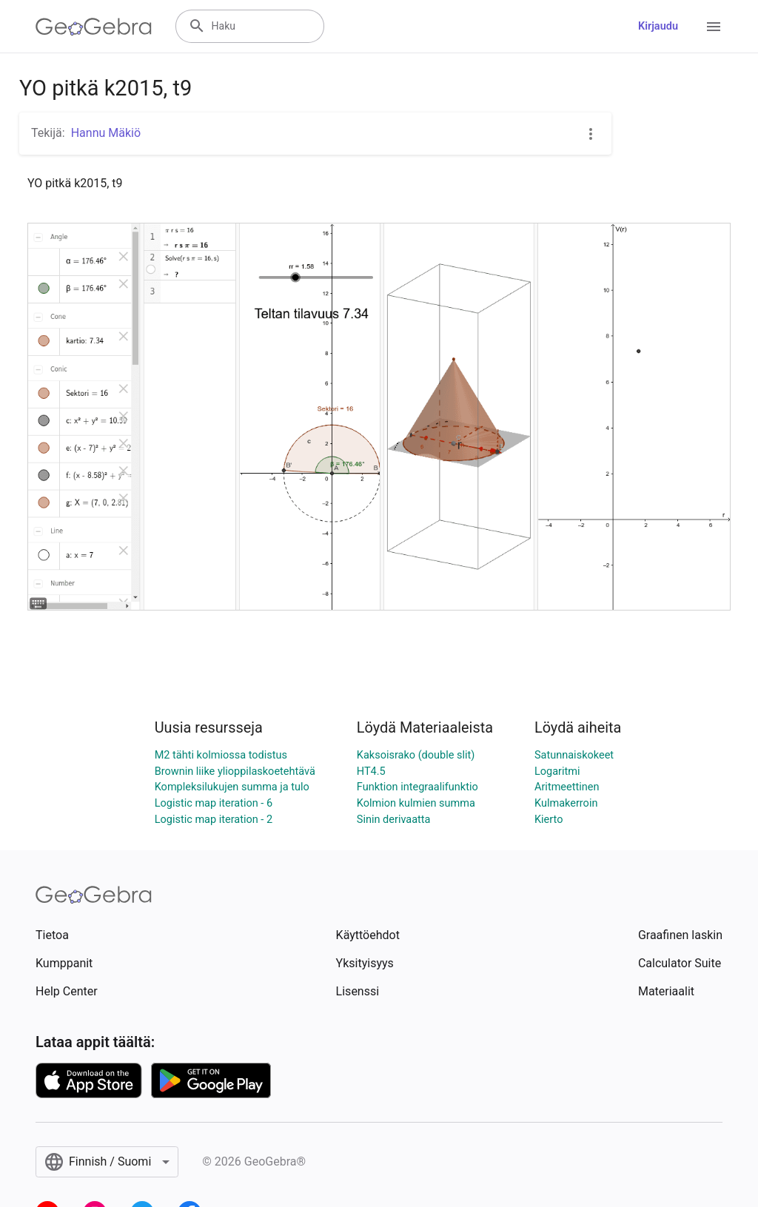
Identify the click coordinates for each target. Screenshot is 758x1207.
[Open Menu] (713, 27)
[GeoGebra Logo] (94, 27)
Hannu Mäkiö (106, 133)
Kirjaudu (658, 26)
